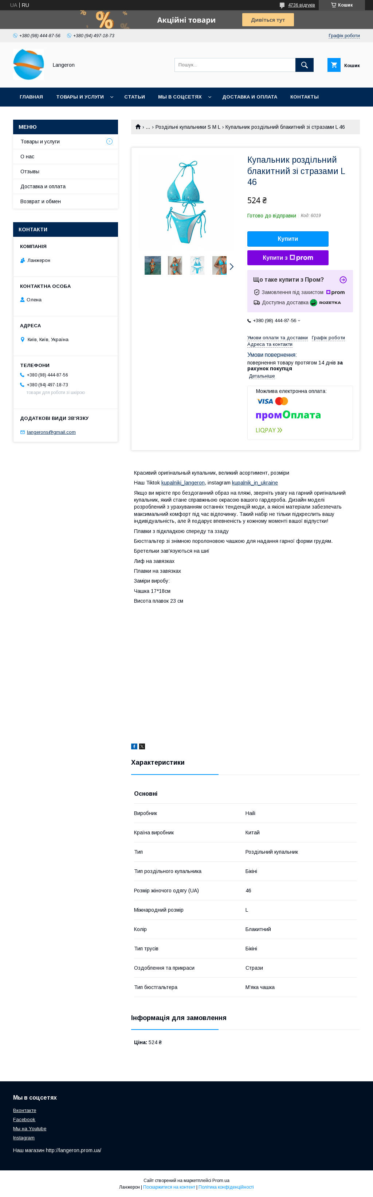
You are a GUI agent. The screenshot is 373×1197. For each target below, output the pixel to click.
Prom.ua (220, 1180)
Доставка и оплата (249, 97)
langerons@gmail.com (51, 432)
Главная (31, 97)
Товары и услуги (80, 97)
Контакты (304, 97)
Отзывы (29, 171)
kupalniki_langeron (183, 483)
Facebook (24, 1119)
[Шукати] (304, 65)
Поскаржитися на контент (169, 1187)
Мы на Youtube (29, 1128)
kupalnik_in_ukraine (255, 483)
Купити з (288, 258)
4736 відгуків (301, 5)
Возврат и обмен (40, 201)
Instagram (24, 1137)
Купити (288, 239)
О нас (27, 156)
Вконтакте (24, 1110)
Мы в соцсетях (180, 97)
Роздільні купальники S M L (188, 127)
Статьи (134, 97)
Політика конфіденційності (226, 1187)
